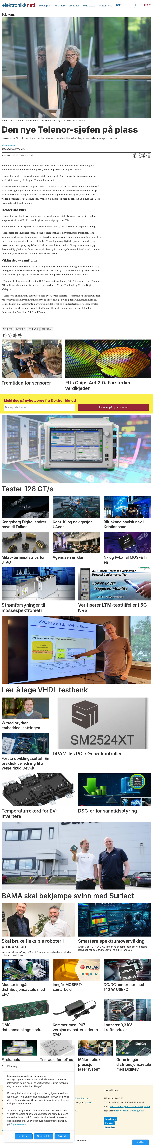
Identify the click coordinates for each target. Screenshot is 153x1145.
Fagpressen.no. (18, 1124)
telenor (33, 329)
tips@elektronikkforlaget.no (128, 1111)
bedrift (20, 329)
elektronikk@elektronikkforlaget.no (130, 1106)
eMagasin (74, 5)
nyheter (8, 329)
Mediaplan (45, 5)
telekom (47, 329)
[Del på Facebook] (135, 155)
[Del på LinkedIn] (144, 155)
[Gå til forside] (18, 5)
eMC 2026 (89, 5)
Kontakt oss (105, 5)
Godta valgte (43, 1136)
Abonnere (60, 5)
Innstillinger (140, 1142)
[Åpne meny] (141, 5)
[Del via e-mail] (149, 155)
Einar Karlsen (81, 1098)
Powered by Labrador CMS (76, 1140)
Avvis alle (62, 1136)
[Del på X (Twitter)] (140, 155)
